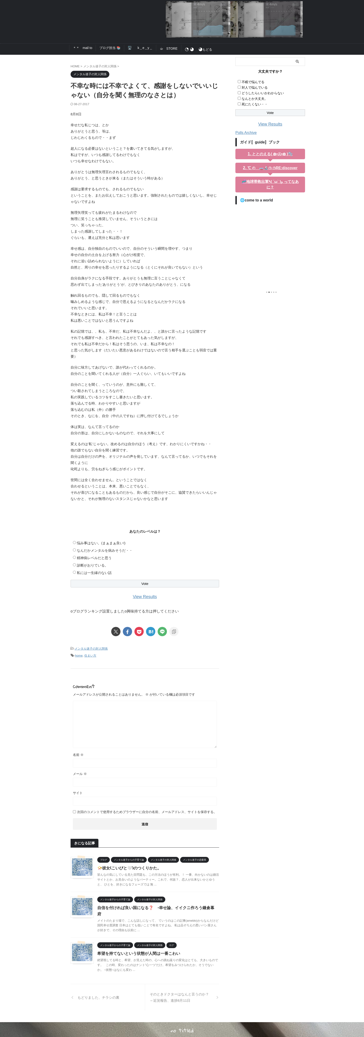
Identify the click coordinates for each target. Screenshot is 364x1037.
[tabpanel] (270, 239)
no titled (182, 1022)
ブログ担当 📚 (109, 48)
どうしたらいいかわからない (263, 93)
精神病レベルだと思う (94, 558)
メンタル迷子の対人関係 (91, 647)
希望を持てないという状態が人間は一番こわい (136, 945)
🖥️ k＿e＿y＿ (140, 48)
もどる (198, 49)
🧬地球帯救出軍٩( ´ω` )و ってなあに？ (270, 180)
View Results (145, 596)
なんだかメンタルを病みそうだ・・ (105, 550)
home (79, 654)
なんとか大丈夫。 (255, 98)
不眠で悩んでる (253, 82)
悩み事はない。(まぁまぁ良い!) (101, 543)
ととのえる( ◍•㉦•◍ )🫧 (272, 153)
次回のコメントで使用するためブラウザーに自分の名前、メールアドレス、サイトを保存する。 (147, 810)
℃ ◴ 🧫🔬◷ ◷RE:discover (272, 167)
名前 (78, 753)
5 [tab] (276, 285)
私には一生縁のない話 (94, 572)
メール (80, 772)
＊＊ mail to (82, 48)
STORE (169, 48)
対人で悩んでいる (255, 87)
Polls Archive (244, 132)
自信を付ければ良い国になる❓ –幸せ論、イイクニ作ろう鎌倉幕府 (154, 905)
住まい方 (90, 654)
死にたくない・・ (255, 104)
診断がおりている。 (92, 565)
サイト (78, 791)
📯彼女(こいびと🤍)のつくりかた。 (127, 865)
